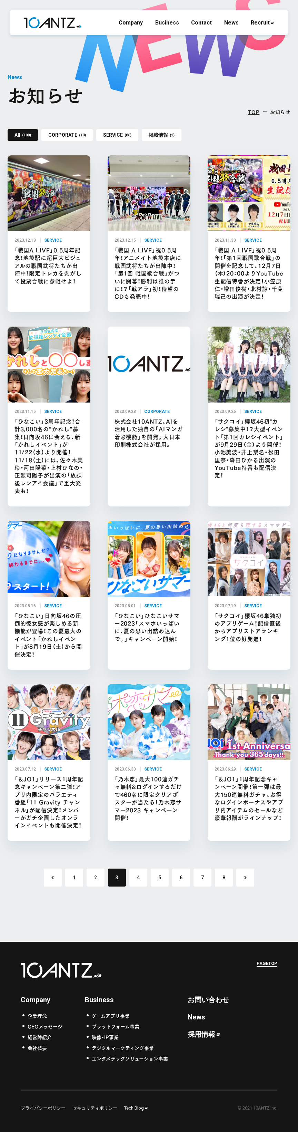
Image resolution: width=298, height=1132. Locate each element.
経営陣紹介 (40, 1037)
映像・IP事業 (105, 1037)
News (231, 22)
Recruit (260, 22)
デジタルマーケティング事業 (123, 1047)
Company (131, 22)
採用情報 (201, 1034)
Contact (201, 22)
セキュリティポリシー (94, 1108)
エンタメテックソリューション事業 (130, 1058)
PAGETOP (267, 964)
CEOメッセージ (45, 1026)
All (22, 135)
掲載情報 (162, 135)
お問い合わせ (208, 1000)
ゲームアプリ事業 (111, 1015)
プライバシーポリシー (43, 1108)
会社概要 (37, 1047)
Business (167, 22)
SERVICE (117, 135)
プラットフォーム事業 (115, 1026)
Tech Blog (134, 1108)
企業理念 (37, 1015)
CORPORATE (67, 135)
